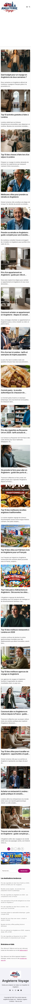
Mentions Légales (22, 999)
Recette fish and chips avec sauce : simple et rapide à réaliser (14, 919)
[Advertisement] (15, 30)
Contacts (11, 1001)
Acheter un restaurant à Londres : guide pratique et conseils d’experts (14, 793)
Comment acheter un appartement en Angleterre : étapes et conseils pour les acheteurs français (15, 314)
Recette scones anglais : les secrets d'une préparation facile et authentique (13, 889)
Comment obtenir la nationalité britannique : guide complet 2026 (15, 913)
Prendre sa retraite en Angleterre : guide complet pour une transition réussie (15, 234)
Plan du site (18, 1001)
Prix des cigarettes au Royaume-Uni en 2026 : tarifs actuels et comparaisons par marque (14, 432)
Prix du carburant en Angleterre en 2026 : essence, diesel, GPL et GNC (15, 931)
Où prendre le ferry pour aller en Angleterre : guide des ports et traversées (14, 472)
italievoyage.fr (24, 950)
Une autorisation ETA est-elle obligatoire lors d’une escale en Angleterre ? (15, 901)
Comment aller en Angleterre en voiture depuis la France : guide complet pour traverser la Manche (15, 714)
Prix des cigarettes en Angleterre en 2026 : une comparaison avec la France (14, 895)
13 (19, 849)
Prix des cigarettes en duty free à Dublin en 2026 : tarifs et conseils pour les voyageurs (15, 883)
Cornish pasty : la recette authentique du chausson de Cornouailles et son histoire (12, 392)
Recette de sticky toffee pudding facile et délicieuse (12, 925)
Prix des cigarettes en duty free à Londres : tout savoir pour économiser (14, 907)
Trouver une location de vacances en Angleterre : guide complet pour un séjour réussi (15, 833)
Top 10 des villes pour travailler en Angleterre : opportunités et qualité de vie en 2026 (15, 753)
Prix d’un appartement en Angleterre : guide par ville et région (13, 274)
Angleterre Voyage (15, 981)
